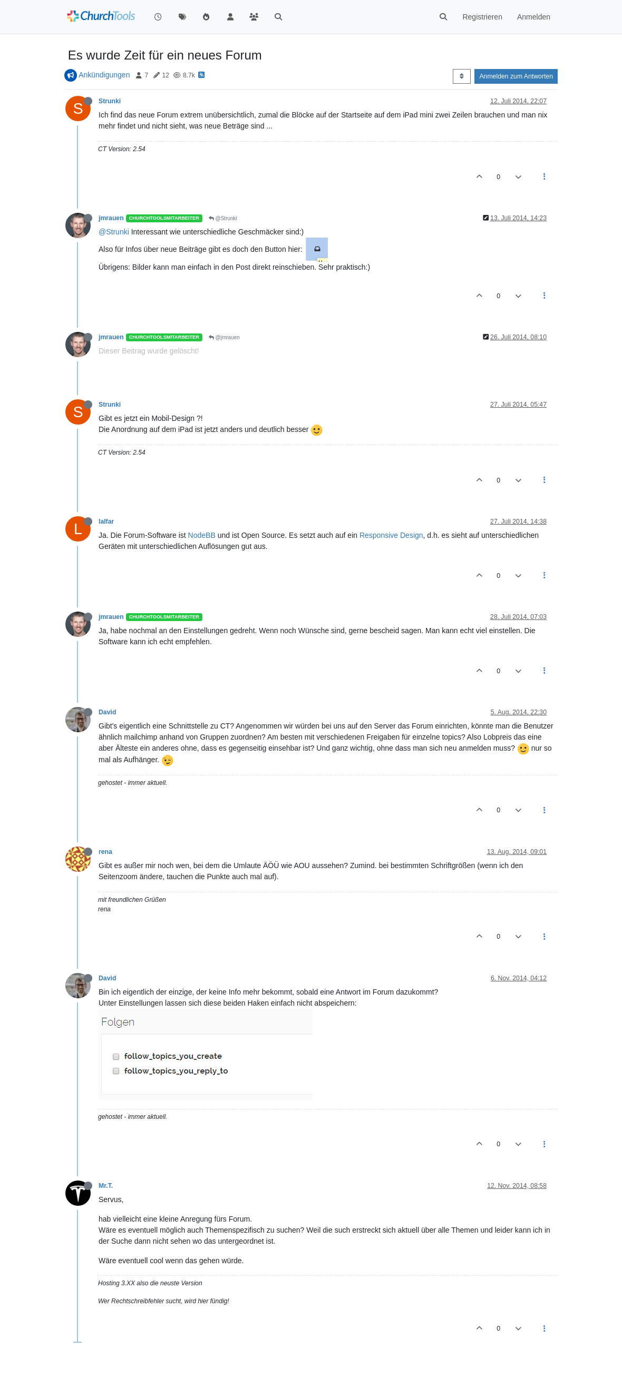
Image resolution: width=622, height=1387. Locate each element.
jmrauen (111, 218)
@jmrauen (224, 337)
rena (105, 851)
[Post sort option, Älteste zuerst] (461, 76)
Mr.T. (106, 1185)
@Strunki (223, 218)
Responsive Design (391, 535)
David (107, 712)
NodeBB (202, 535)
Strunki (110, 101)
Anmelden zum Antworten (516, 76)
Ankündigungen (104, 75)
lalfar (106, 521)
